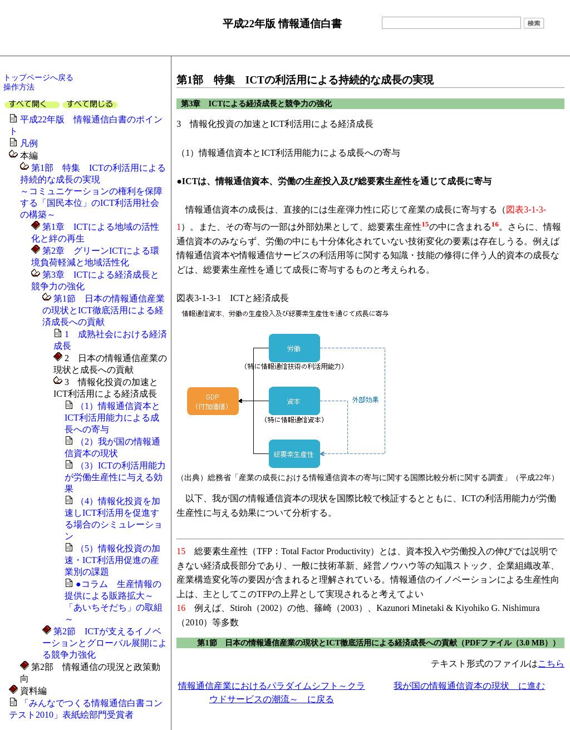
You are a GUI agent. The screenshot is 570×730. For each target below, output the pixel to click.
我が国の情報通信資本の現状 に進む (469, 685)
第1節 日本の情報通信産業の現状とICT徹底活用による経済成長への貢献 (103, 310)
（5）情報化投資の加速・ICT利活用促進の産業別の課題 (112, 560)
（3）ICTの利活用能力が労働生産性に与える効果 (115, 477)
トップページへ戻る (38, 77)
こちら (551, 663)
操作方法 (19, 86)
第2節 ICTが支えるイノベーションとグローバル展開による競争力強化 (104, 643)
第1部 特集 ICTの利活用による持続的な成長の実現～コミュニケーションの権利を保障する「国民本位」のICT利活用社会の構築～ (93, 191)
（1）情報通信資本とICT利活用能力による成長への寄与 (112, 417)
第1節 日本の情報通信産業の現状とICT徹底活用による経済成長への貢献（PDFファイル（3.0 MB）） (378, 642)
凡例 (29, 143)
